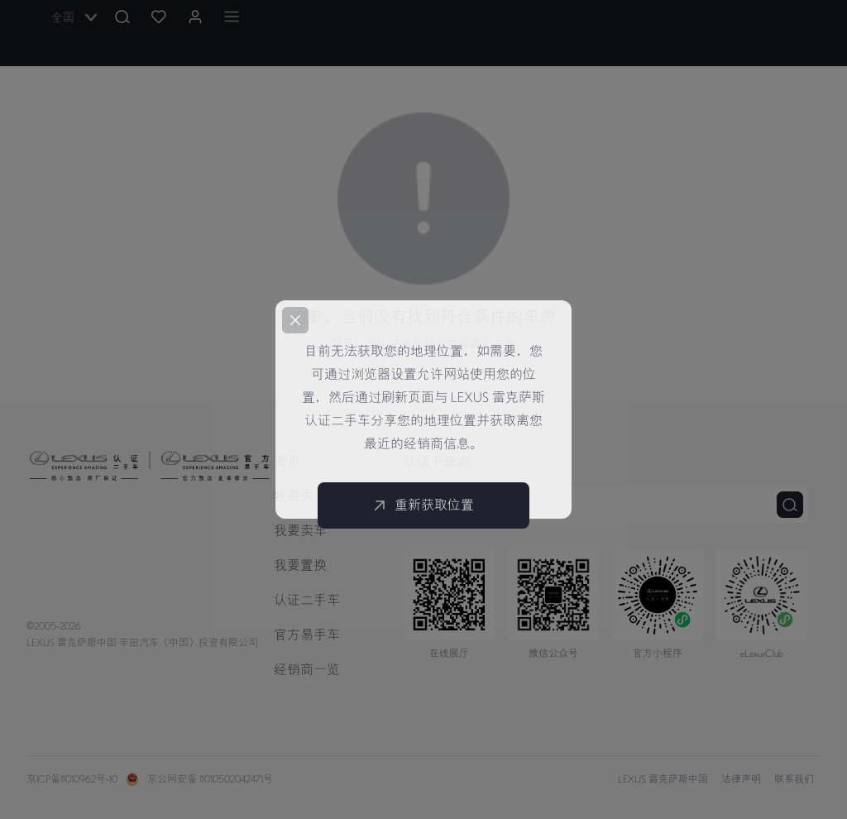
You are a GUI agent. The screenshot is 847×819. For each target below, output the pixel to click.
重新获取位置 (423, 505)
